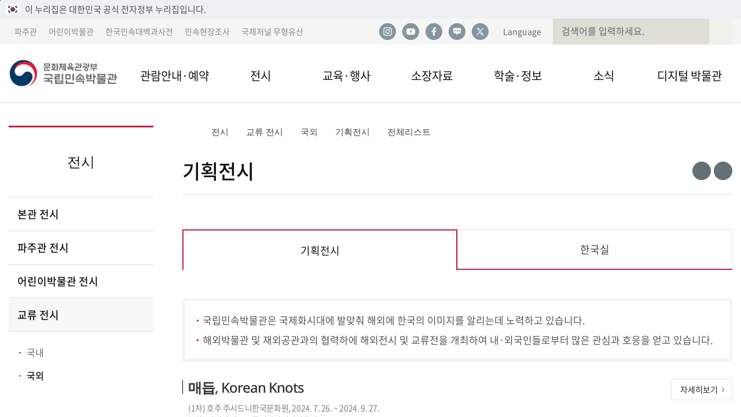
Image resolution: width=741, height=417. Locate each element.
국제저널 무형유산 (272, 31)
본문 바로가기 (0, 0)
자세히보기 (699, 389)
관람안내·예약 (174, 75)
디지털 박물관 (689, 75)
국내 (35, 352)
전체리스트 (409, 132)
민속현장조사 (207, 31)
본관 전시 (38, 214)
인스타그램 (387, 32)
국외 (35, 375)
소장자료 (432, 75)
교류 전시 (38, 315)
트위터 (480, 32)
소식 (603, 75)
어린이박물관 (71, 31)
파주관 (25, 31)
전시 (260, 75)
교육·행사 (346, 75)
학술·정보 (518, 75)
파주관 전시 (43, 247)
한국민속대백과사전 (139, 31)
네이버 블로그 (456, 32)
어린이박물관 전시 (57, 281)
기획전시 (352, 132)
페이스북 (433, 32)
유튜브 (410, 32)
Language (522, 31)
